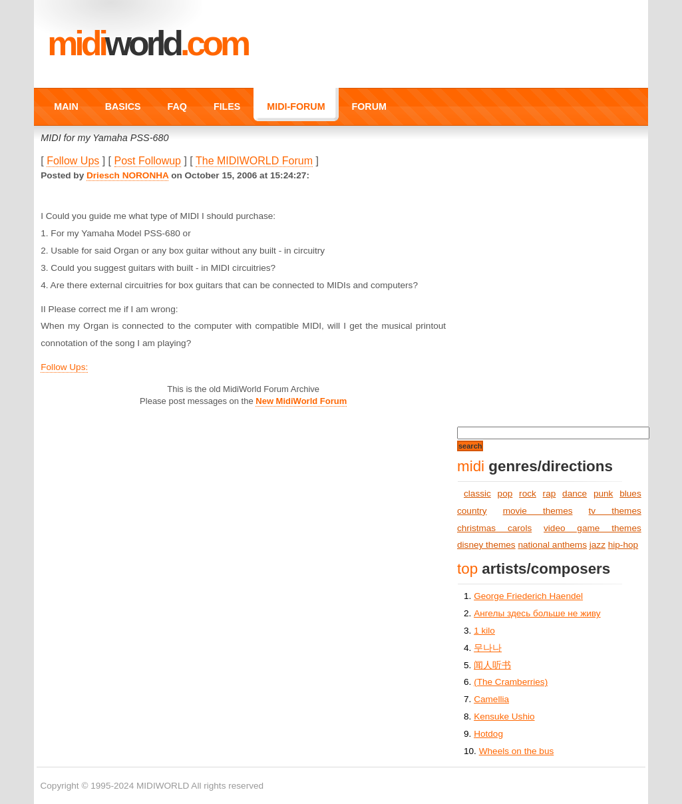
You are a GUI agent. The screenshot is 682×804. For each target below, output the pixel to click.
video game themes (592, 528)
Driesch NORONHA (127, 175)
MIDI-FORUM (296, 106)
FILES (227, 106)
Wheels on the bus (516, 751)
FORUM (369, 106)
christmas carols (494, 528)
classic (477, 494)
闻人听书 (492, 665)
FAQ (177, 106)
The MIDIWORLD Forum (254, 160)
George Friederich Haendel (528, 596)
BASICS (123, 106)
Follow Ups (73, 160)
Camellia (491, 699)
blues (630, 494)
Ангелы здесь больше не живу (537, 613)
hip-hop (623, 545)
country (472, 511)
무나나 (488, 648)
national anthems (552, 545)
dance (574, 494)
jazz (597, 545)
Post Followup (148, 160)
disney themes (486, 545)
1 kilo (484, 631)
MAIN (66, 106)
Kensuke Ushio (504, 716)
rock (527, 494)
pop (505, 494)
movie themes (538, 511)
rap (549, 494)
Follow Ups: (64, 367)
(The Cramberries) (511, 682)
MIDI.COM (147, 43)
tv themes (615, 511)
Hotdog (488, 734)
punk (603, 494)
